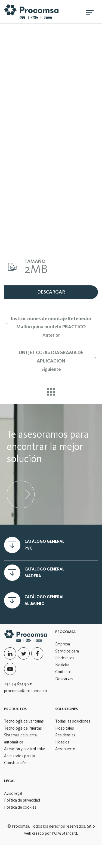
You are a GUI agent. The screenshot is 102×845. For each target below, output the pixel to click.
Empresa (62, 644)
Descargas (64, 678)
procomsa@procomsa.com (27, 690)
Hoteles (62, 742)
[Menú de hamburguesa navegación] (90, 11)
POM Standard (64, 833)
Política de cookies (20, 807)
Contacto (63, 671)
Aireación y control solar (24, 748)
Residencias (65, 735)
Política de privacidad (22, 800)
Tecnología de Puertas (23, 728)
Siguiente (53, 360)
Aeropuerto (65, 748)
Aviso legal (13, 793)
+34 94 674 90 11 (18, 684)
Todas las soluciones (72, 721)
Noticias (62, 665)
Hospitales (64, 728)
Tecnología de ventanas (24, 721)
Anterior (48, 326)
